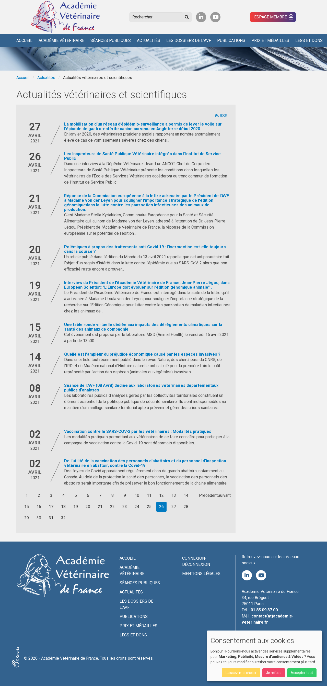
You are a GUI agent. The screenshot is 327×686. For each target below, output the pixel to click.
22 (112, 506)
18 (63, 506)
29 (26, 517)
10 (137, 495)
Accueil (24, 40)
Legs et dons (309, 40)
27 (173, 506)
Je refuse (274, 673)
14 (186, 495)
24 (137, 506)
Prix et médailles (270, 40)
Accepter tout (302, 673)
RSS (221, 115)
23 (124, 506)
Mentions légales (201, 573)
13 (173, 495)
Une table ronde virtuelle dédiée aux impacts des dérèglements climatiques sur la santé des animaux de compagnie (143, 327)
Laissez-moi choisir (241, 673)
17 (51, 506)
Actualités (148, 40)
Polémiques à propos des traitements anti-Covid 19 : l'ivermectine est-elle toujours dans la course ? (145, 249)
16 (39, 506)
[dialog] (264, 656)
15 (26, 506)
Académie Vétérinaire (61, 40)
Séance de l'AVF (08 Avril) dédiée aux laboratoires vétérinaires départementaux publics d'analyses (141, 387)
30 (39, 517)
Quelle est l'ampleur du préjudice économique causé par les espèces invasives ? (142, 354)
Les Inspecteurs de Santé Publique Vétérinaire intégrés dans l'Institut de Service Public (142, 156)
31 (51, 517)
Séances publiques (110, 40)
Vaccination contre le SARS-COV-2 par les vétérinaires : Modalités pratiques (137, 431)
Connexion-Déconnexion (196, 561)
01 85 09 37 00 (264, 610)
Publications (231, 40)
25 (149, 506)
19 (75, 506)
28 (186, 506)
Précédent (208, 495)
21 (100, 506)
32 (63, 517)
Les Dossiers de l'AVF (188, 40)
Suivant (224, 495)
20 (88, 506)
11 (149, 495)
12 (161, 495)
